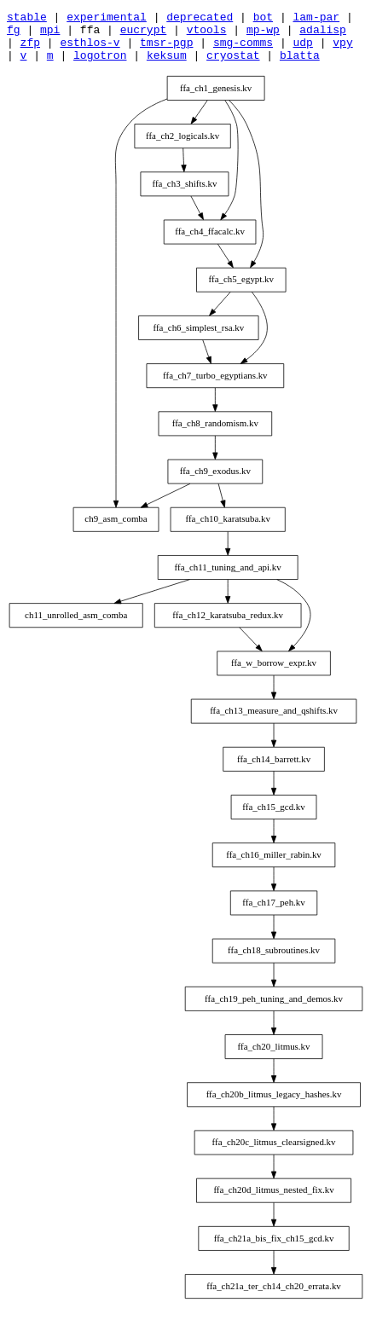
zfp (30, 49)
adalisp (322, 34)
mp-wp (263, 34)
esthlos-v (89, 49)
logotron (99, 64)
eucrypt (143, 34)
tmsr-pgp (166, 49)
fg (13, 34)
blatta (300, 64)
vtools (207, 34)
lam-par (316, 18)
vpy (342, 49)
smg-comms (243, 49)
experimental (107, 18)
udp (302, 49)
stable (27, 18)
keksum (167, 64)
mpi (50, 34)
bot (263, 18)
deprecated (199, 18)
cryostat (232, 64)
